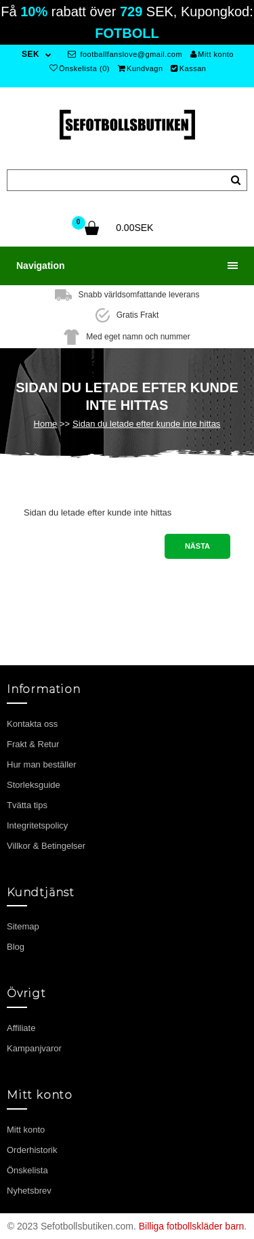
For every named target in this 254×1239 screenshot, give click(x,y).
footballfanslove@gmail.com (125, 54)
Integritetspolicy (37, 825)
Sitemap (23, 926)
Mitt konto (212, 54)
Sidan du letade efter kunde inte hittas (146, 424)
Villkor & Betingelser (46, 846)
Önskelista (27, 1170)
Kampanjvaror (34, 1048)
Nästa (197, 546)
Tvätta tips (27, 805)
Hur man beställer (42, 764)
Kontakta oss (32, 724)
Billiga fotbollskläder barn (192, 1226)
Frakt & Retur (33, 744)
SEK (30, 54)
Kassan (188, 68)
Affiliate (21, 1028)
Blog (15, 947)
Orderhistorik (32, 1150)
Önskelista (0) (79, 68)
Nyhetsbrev (29, 1190)
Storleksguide (33, 785)
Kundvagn (140, 68)
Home (46, 424)
